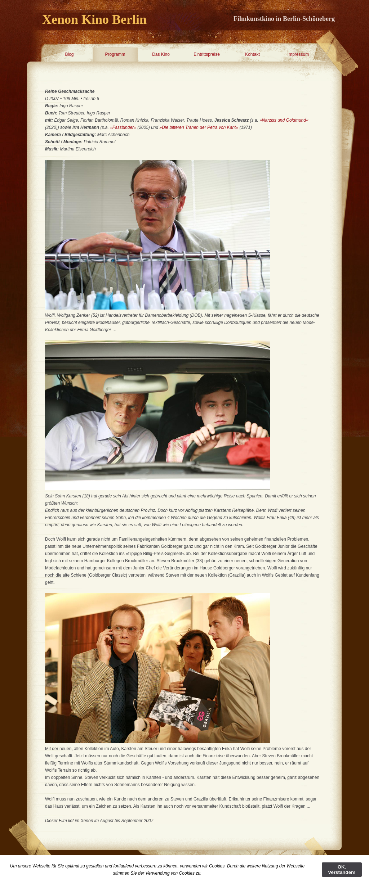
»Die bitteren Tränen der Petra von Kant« (200, 127)
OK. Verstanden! (341, 869)
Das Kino (161, 54)
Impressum (298, 54)
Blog (69, 54)
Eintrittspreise (207, 54)
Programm (115, 54)
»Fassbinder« (123, 127)
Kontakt (252, 54)
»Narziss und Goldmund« (283, 120)
